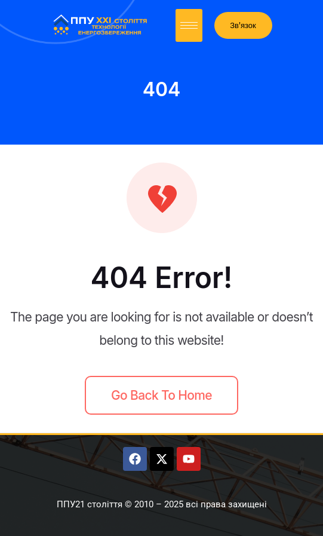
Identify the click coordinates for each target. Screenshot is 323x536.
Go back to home (161, 395)
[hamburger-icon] (189, 25)
